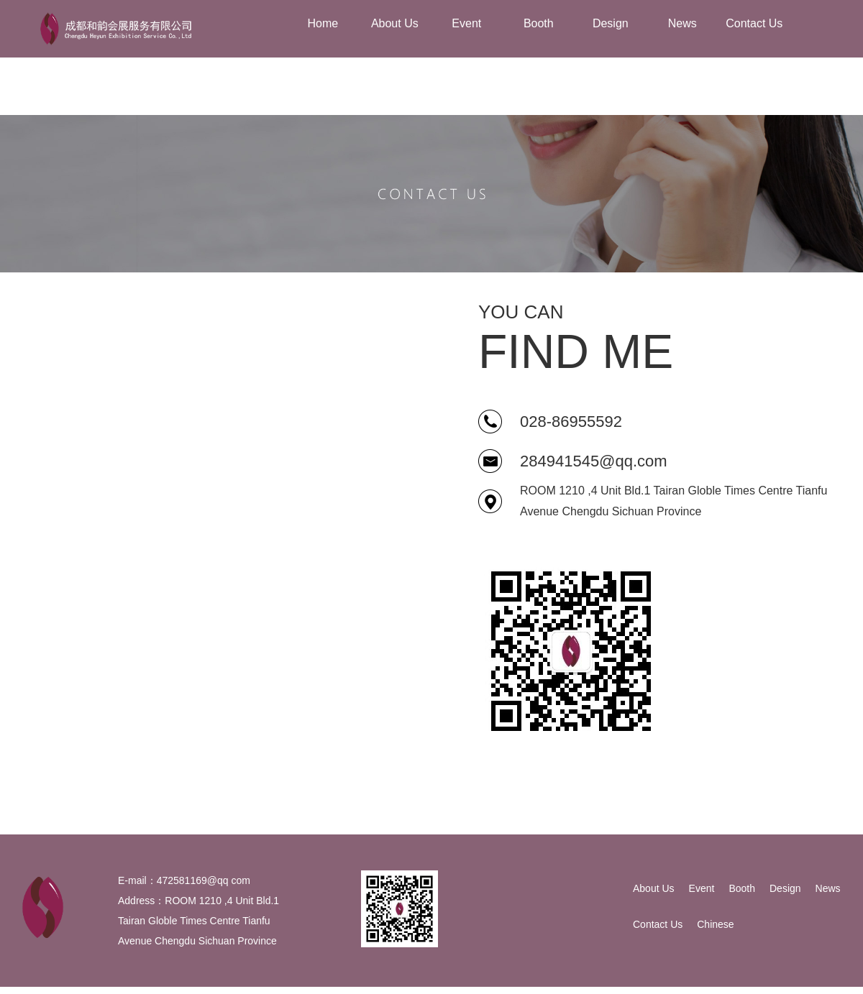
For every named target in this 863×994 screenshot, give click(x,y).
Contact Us (657, 924)
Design (785, 888)
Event (702, 888)
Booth (742, 888)
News (828, 888)
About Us (654, 888)
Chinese (715, 924)
